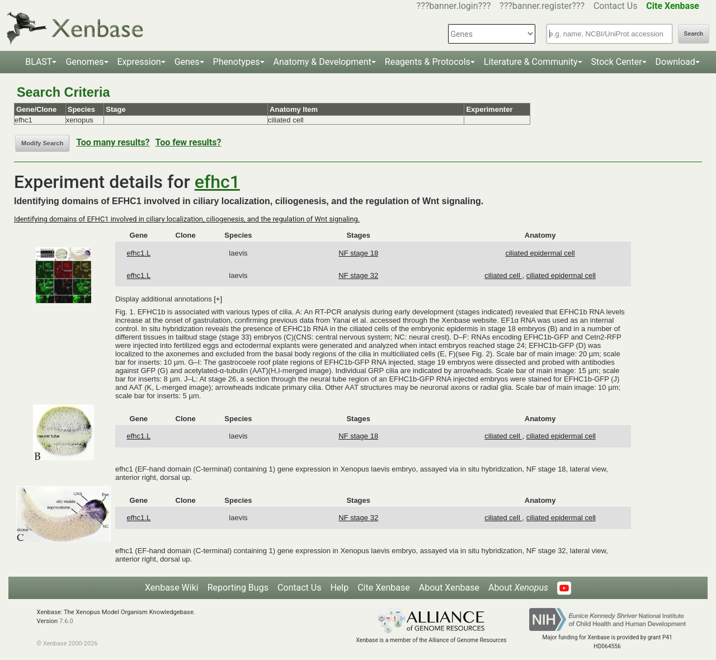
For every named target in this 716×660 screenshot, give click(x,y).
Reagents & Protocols (427, 61)
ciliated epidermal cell (539, 253)
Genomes (84, 61)
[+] (218, 299)
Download (675, 61)
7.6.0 (66, 621)
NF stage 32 (358, 275)
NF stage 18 (358, 253)
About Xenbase (449, 587)
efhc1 (217, 181)
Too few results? (189, 142)
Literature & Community (531, 61)
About (518, 587)
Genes (187, 61)
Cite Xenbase (383, 587)
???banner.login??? (454, 6)
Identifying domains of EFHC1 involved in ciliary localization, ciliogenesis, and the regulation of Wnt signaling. (187, 219)
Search (693, 33)
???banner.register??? (542, 6)
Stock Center (616, 61)
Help (339, 587)
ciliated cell (503, 275)
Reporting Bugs (238, 587)
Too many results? (112, 142)
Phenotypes (236, 61)
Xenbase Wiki (172, 587)
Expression (139, 61)
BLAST (38, 61)
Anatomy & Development (322, 61)
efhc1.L (138, 253)
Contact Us (615, 6)
